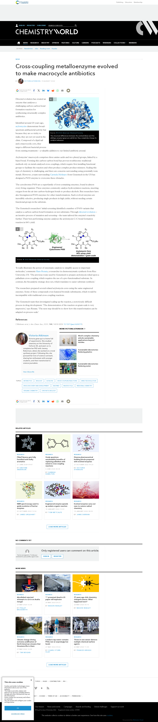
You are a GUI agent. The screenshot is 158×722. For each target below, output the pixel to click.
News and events (53, 707)
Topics (37, 681)
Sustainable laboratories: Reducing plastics (88, 351)
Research (20, 454)
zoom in (51, 99)
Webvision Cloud (138, 720)
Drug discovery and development (36, 386)
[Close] (31, 680)
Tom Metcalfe (55, 512)
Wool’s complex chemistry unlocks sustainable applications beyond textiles (88, 339)
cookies (110, 715)
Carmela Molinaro (58, 174)
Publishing (119, 2)
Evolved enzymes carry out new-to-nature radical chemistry (85, 506)
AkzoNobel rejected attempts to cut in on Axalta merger (28, 599)
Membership (138, 2)
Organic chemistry (30, 390)
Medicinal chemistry (84, 386)
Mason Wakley (55, 606)
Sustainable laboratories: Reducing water (88, 365)
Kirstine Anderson (22, 469)
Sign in (46, 556)
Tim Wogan (25, 652)
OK (18, 708)
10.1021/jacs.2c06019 (73, 324)
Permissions (76, 696)
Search (76, 25)
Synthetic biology (49, 390)
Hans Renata (42, 271)
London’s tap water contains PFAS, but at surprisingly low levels (56, 642)
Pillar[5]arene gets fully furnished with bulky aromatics (26, 459)
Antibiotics (27, 381)
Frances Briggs (84, 650)
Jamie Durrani (83, 514)
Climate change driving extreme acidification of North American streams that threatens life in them (29, 643)
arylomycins (21, 126)
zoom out (55, 99)
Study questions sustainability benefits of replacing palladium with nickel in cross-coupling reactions (55, 461)
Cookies (42, 696)
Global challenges (100, 707)
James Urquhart (27, 514)
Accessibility (64, 696)
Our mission (39, 707)
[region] (18, 698)
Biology (39, 381)
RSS (64, 681)
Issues (45, 681)
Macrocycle (68, 386)
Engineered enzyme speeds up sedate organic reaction (56, 505)
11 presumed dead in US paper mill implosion (55, 598)
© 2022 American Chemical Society (69, 133)
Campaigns (68, 707)
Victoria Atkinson (32, 81)
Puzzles (54, 49)
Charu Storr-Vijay (53, 651)
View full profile (28, 372)
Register (31, 25)
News (18, 59)
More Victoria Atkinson (71, 329)
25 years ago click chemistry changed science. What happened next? (85, 599)
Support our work (117, 707)
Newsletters (28, 49)
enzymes (56, 386)
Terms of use (52, 696)
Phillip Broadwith (22, 609)
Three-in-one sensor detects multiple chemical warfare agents (85, 642)
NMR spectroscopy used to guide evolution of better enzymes (28, 506)
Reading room (45, 49)
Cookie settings (18, 714)
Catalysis (49, 381)
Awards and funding (83, 707)
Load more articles (57, 527)
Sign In (22, 25)
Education (128, 2)
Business (20, 594)
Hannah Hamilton (50, 473)
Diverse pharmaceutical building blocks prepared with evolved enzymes (84, 459)
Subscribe (41, 25)
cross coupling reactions (67, 381)
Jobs (36, 49)
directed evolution (87, 212)
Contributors (55, 681)
